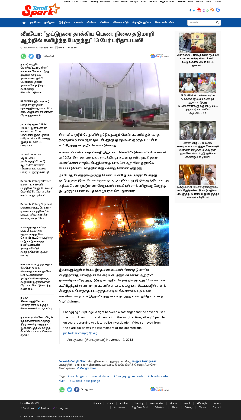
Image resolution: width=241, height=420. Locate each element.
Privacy (199, 1)
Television (180, 1)
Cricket (84, 1)
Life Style (134, 1)
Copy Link (49, 56)
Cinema (66, 1)
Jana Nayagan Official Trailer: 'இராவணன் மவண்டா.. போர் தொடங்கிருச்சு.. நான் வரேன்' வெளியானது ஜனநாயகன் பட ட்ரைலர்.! (35, 135)
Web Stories (105, 1)
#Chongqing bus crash (128, 376)
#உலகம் (72, 48)
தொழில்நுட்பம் (141, 22)
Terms (208, 1)
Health (124, 1)
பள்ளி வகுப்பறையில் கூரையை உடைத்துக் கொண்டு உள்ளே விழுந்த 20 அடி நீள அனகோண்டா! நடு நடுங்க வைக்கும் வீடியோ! (197, 150)
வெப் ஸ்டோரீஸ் (164, 22)
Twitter (43, 408)
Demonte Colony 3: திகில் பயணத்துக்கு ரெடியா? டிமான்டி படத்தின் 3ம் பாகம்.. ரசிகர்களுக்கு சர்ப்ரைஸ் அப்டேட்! (36, 211)
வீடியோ (91, 22)
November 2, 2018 (119, 340)
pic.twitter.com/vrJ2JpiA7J (80, 333)
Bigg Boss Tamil (167, 1)
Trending (93, 1)
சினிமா (104, 22)
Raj (62, 48)
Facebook (27, 408)
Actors (143, 1)
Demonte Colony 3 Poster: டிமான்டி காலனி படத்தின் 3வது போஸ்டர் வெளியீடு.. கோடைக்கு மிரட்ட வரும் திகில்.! (36, 188)
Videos (116, 1)
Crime (75, 1)
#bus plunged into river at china (88, 376)
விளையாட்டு (120, 22)
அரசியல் (35, 22)
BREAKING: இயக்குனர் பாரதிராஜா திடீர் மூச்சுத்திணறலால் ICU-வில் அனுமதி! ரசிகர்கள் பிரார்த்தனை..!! (36, 108)
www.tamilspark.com (51, 416)
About (190, 1)
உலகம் (78, 22)
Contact (217, 1)
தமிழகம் (49, 22)
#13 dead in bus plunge (84, 381)
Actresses (153, 1)
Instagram (61, 408)
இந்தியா (64, 22)
